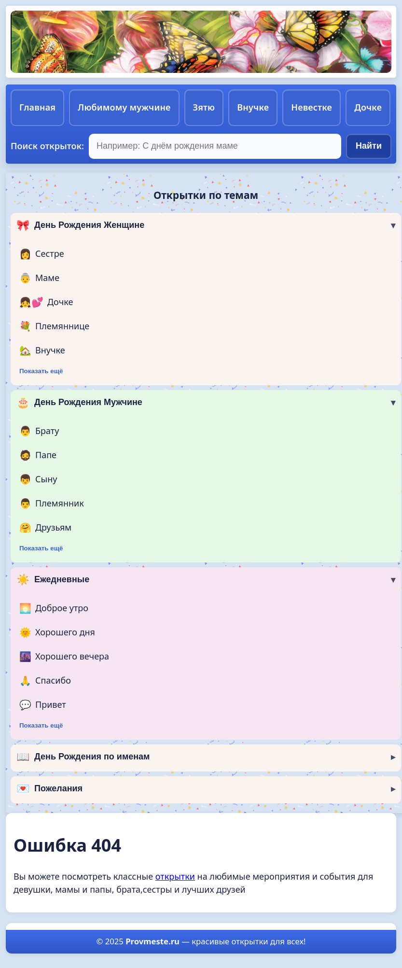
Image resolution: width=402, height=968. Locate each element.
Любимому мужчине (124, 107)
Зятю (204, 107)
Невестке (311, 107)
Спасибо (45, 680)
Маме (39, 278)
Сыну (38, 479)
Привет (42, 705)
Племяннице (54, 326)
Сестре (41, 254)
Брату (39, 431)
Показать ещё (41, 371)
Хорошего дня (57, 632)
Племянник (51, 503)
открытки (175, 876)
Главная (37, 107)
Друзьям (45, 527)
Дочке (368, 107)
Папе (37, 455)
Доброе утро (53, 608)
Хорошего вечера (64, 656)
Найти (369, 146)
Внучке (253, 107)
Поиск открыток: (47, 146)
